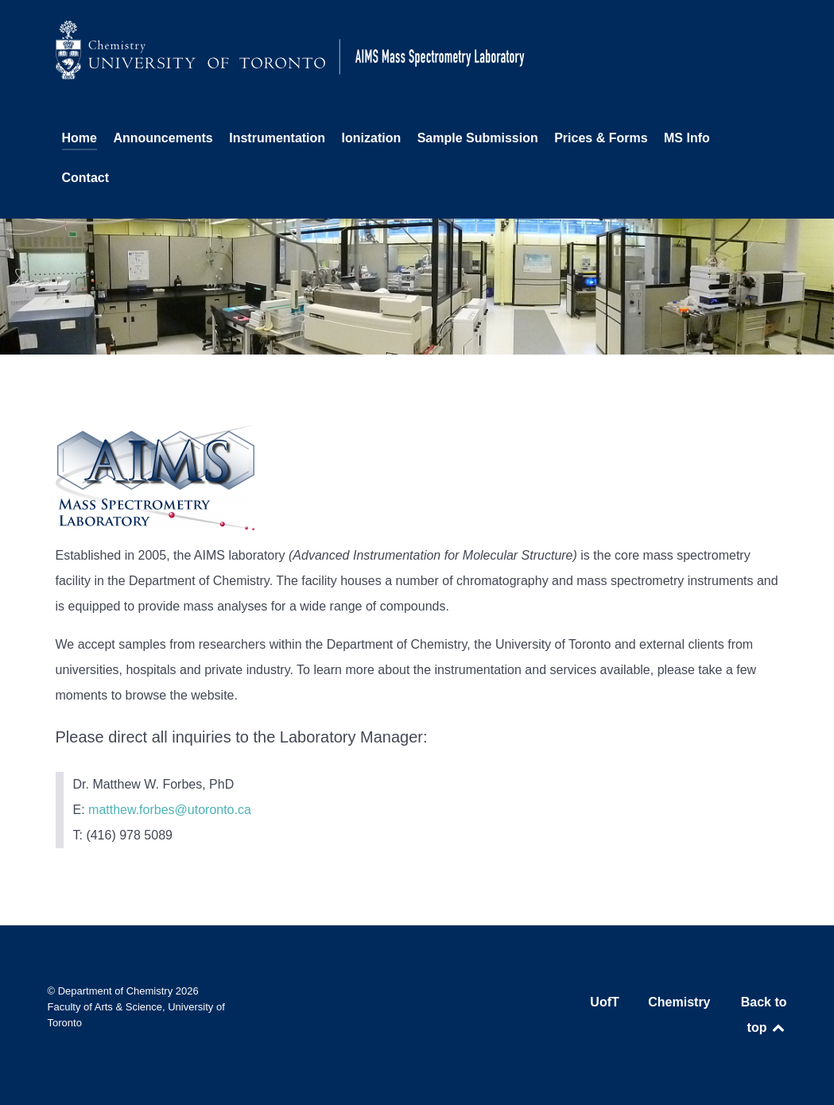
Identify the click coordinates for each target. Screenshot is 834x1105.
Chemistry (679, 1002)
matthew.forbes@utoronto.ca (169, 809)
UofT (604, 1002)
